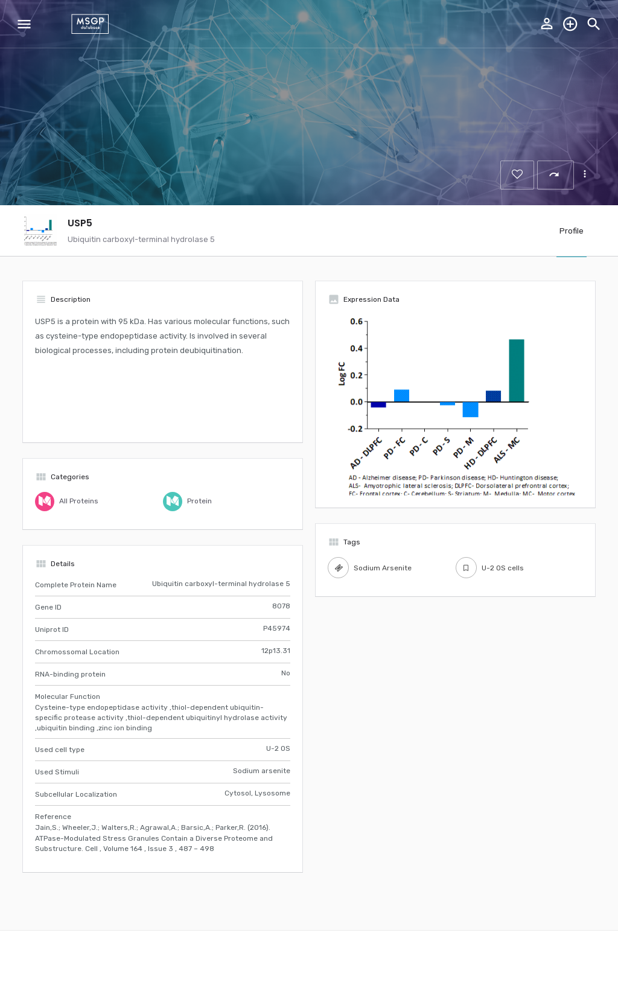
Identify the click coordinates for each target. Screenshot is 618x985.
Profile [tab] (571, 230)
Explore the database (570, 24)
